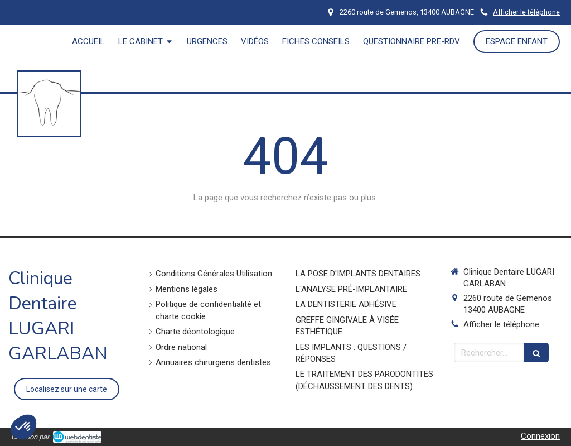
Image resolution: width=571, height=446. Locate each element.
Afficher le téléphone (526, 12)
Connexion (540, 436)
